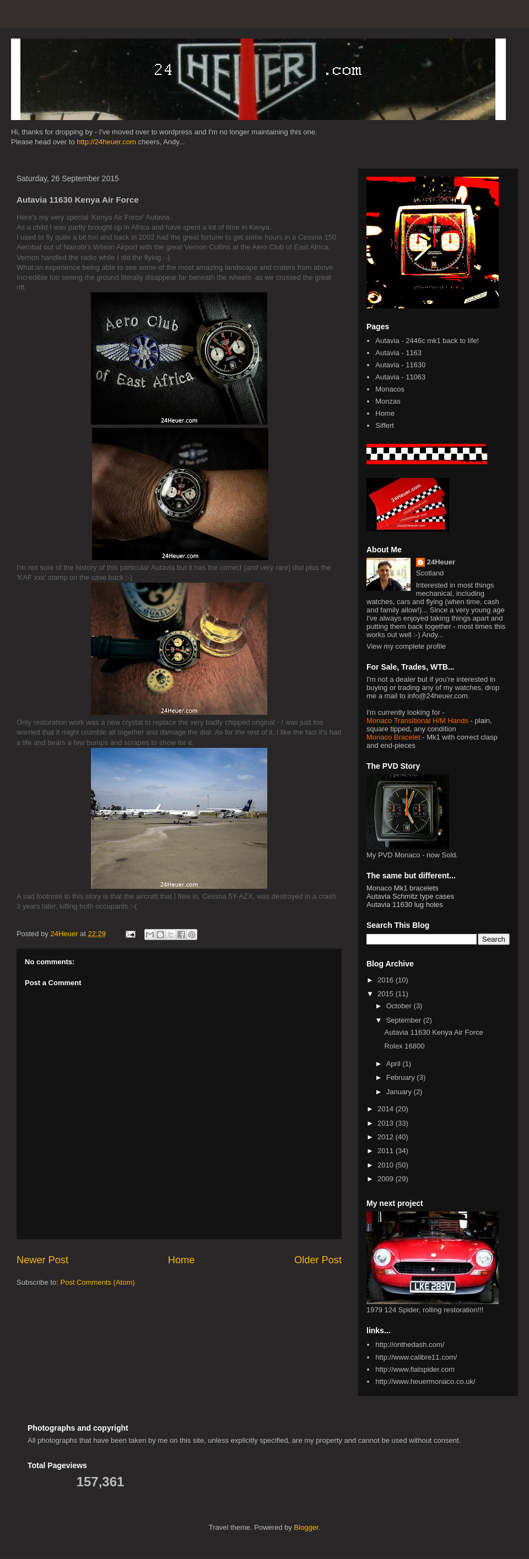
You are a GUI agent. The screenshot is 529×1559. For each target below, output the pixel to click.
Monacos (389, 389)
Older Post (318, 1259)
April (394, 1064)
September (404, 1020)
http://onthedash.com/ (409, 1344)
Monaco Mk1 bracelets (402, 888)
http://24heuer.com (106, 142)
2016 (386, 980)
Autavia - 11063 (400, 377)
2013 (386, 1123)
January (400, 1092)
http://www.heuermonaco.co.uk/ (425, 1381)
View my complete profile (406, 646)
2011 (386, 1151)
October (400, 1006)
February (401, 1077)
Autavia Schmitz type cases (410, 896)
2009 (386, 1179)
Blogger (306, 1527)
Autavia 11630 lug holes (404, 904)
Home (181, 1259)
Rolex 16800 (404, 1046)
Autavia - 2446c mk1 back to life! (427, 340)
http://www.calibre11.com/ (416, 1357)
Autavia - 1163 (398, 353)
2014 (386, 1109)
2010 (386, 1165)
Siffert (384, 425)
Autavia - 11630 (400, 365)
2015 (386, 994)
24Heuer (441, 562)
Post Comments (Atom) (98, 1282)
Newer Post (42, 1259)
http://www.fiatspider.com (415, 1369)
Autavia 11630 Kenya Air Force (433, 1032)
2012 (386, 1137)
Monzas (388, 401)
